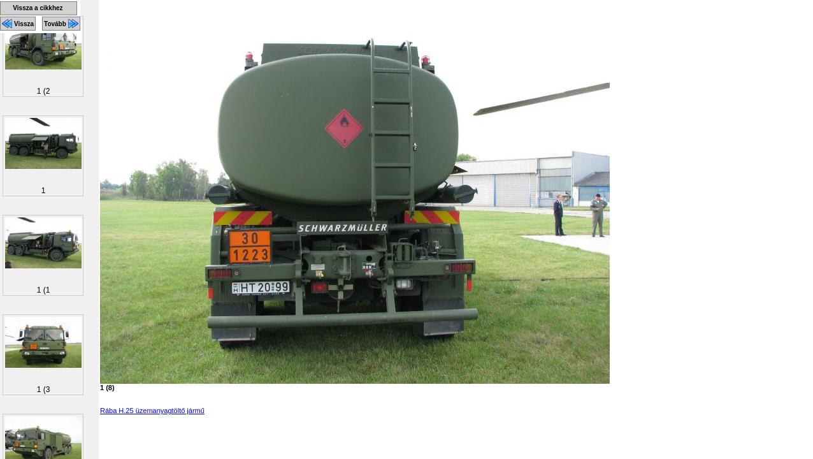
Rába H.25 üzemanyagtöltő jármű (152, 410)
